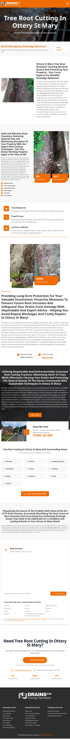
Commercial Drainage (9, 728)
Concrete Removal (30, 716)
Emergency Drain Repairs (54, 716)
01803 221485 (59, 49)
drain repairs (20, 337)
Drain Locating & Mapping (32, 714)
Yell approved (11, 619)
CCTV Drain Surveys (8, 718)
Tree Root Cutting (30, 718)
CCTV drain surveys (52, 527)
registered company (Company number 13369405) (33, 619)
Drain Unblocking (7, 725)
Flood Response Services (32, 721)
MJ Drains (47, 88)
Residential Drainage (53, 711)
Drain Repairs (6, 723)
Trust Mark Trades (46, 735)
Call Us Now (35, 415)
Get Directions (58, 594)
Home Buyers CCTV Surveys (32, 725)
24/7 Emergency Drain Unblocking (57, 714)
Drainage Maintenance (9, 711)
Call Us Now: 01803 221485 (35, 494)
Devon (55, 395)
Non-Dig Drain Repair (31, 723)
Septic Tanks (28, 711)
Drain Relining (6, 721)
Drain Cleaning (7, 714)
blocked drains (45, 93)
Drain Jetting (6, 716)
